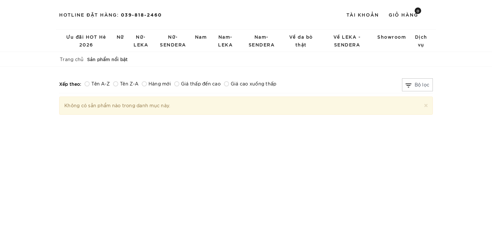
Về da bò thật (301, 40)
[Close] (426, 104)
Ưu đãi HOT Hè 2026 (86, 40)
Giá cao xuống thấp (250, 83)
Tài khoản (362, 14)
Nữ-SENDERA (173, 40)
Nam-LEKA (225, 40)
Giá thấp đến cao (197, 83)
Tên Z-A (125, 83)
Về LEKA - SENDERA (347, 40)
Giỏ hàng (405, 14)
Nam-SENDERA (262, 40)
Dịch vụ (421, 40)
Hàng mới (156, 83)
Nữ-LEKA (141, 40)
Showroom (391, 36)
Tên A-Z (97, 83)
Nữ (120, 36)
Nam (201, 36)
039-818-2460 (141, 14)
